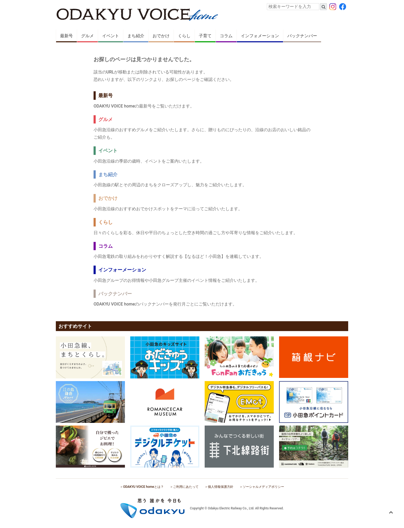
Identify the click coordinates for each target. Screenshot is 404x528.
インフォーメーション (122, 270)
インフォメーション (260, 36)
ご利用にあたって (186, 487)
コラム (226, 36)
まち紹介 (135, 36)
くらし (184, 36)
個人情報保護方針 (220, 487)
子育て (205, 36)
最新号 (66, 36)
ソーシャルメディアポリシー (263, 487)
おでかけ (161, 36)
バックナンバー (302, 36)
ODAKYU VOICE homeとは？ (143, 487)
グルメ (87, 36)
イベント (110, 36)
